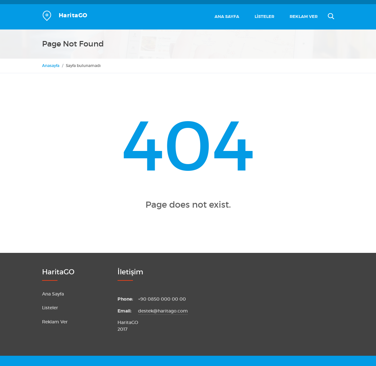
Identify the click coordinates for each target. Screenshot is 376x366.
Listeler (264, 16)
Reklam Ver (304, 16)
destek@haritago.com (163, 311)
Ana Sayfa (226, 16)
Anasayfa (50, 65)
